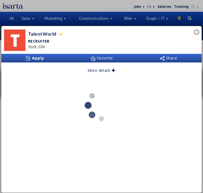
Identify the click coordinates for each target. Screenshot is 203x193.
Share (168, 56)
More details (102, 68)
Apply (34, 56)
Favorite (101, 56)
